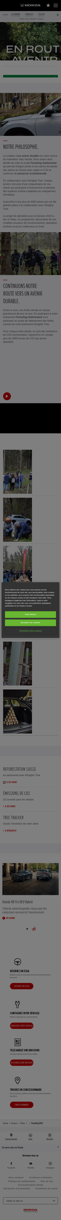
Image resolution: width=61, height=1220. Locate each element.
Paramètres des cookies (30, 631)
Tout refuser (30, 614)
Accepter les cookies (30, 622)
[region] (30, 610)
